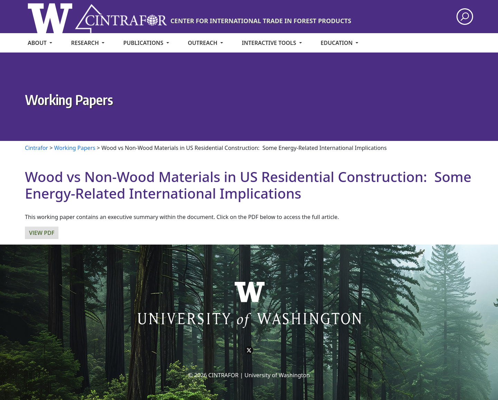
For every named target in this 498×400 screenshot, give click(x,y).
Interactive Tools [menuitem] (269, 43)
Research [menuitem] (85, 43)
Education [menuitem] (337, 43)
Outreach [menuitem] (203, 43)
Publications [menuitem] (144, 43)
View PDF (41, 233)
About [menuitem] (38, 43)
